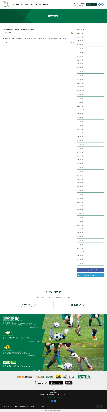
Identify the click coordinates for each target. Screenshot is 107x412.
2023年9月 (80, 117)
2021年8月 (80, 179)
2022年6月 (80, 152)
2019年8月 (80, 259)
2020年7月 (80, 225)
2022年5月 (80, 156)
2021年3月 (80, 198)
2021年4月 (80, 194)
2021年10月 (80, 175)
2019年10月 (80, 252)
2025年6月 (80, 64)
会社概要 (44, 406)
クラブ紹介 (16, 4)
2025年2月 (80, 79)
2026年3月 (80, 41)
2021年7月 (80, 183)
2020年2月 (80, 240)
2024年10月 (80, 90)
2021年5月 (80, 190)
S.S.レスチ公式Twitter (90, 275)
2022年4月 (80, 160)
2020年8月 (80, 221)
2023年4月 (80, 133)
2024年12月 (80, 87)
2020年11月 (80, 209)
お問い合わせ (91, 4)
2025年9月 (80, 60)
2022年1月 (80, 171)
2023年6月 (80, 125)
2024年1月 (80, 106)
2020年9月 (80, 217)
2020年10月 (80, 213)
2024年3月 (80, 102)
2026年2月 (80, 44)
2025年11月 (80, 56)
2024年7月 (80, 94)
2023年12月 (80, 110)
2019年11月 (80, 248)
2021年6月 (80, 186)
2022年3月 (80, 163)
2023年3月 (80, 137)
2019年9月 (80, 256)
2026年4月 (80, 37)
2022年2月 (80, 167)
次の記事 (69, 42)
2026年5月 (80, 33)
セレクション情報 (36, 4)
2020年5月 (80, 233)
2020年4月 (80, 236)
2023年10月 (80, 114)
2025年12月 (80, 52)
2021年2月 (80, 202)
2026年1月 (80, 48)
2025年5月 (80, 67)
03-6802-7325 (79, 3)
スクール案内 (25, 4)
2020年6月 (80, 229)
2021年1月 (80, 206)
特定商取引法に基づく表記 (24, 406)
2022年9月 (80, 148)
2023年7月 (80, 121)
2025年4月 (80, 71)
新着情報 (45, 4)
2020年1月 (80, 244)
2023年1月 (80, 140)
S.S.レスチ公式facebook (90, 270)
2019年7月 (80, 263)
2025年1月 (80, 83)
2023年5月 (80, 129)
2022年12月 (80, 144)
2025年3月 (80, 75)
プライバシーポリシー (9, 406)
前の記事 (7, 42)
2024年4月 (80, 98)
